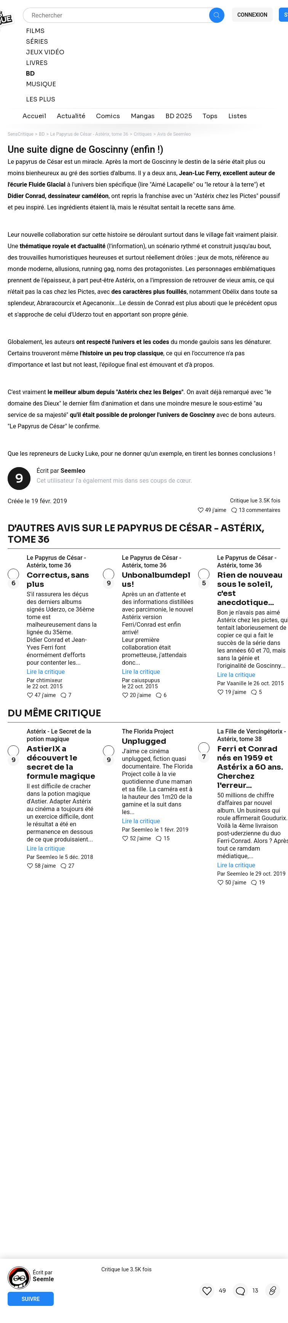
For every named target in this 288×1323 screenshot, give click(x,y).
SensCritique (21, 134)
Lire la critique (46, 671)
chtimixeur (49, 680)
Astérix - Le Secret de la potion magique (59, 735)
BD (42, 134)
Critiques (143, 134)
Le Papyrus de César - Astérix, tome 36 (89, 134)
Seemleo (73, 470)
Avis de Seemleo (174, 134)
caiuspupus (145, 680)
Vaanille (236, 683)
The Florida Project (148, 731)
